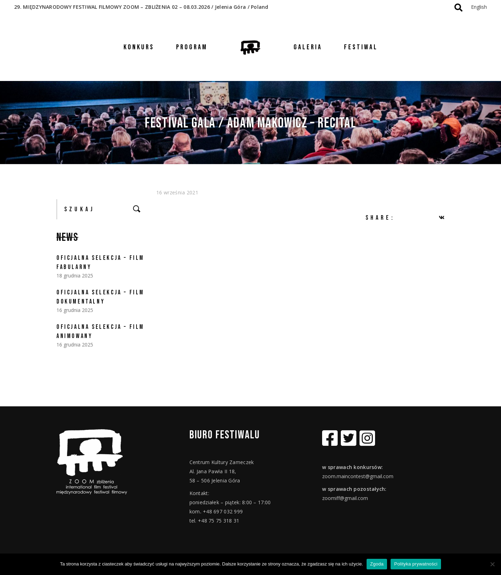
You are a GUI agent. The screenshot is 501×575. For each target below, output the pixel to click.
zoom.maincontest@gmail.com (357, 476)
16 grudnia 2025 (74, 310)
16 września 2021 (177, 192)
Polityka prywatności (415, 564)
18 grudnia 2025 (74, 275)
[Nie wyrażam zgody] (492, 564)
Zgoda (377, 564)
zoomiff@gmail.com (345, 498)
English (479, 7)
